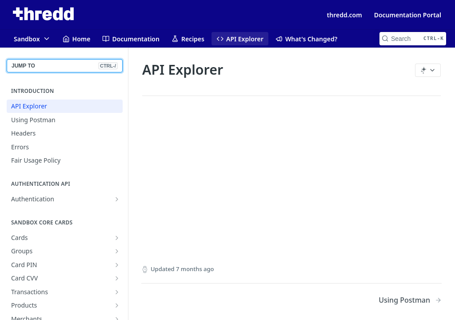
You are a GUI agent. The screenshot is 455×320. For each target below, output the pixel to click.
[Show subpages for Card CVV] (116, 278)
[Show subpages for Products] (116, 305)
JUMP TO (65, 65)
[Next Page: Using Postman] (410, 300)
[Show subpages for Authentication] (116, 199)
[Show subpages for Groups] (116, 251)
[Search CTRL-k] (412, 38)
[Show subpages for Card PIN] (116, 264)
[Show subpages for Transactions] (116, 292)
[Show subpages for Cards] (116, 237)
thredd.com (344, 15)
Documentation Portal (407, 15)
